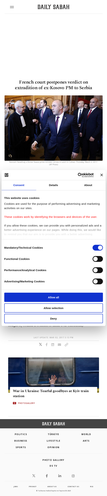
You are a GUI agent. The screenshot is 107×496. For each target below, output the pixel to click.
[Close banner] (101, 175)
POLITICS (21, 434)
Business (20, 440)
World (86, 434)
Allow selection (53, 307)
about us (51, 486)
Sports (21, 447)
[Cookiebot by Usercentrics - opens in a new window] (78, 175)
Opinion (53, 447)
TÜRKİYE (53, 434)
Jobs (16, 486)
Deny (53, 318)
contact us (73, 486)
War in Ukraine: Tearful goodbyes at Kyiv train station (51, 393)
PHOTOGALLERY (26, 403)
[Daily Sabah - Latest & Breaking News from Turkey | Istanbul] (53, 7)
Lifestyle (53, 440)
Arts (86, 440)
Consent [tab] (18, 185)
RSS (91, 486)
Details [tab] (53, 185)
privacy (33, 486)
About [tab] (88, 185)
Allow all (53, 297)
